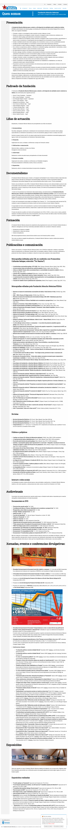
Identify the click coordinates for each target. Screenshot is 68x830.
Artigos (34, 8)
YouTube (59, 4)
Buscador (64, 8)
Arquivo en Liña (57, 8)
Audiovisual (39, 8)
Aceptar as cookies (48, 826)
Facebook (49, 4)
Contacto (65, 4)
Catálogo (51, 8)
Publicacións (45, 8)
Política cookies (51, 823)
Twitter (54, 4)
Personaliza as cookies (58, 826)
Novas (30, 8)
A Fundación (24, 8)
